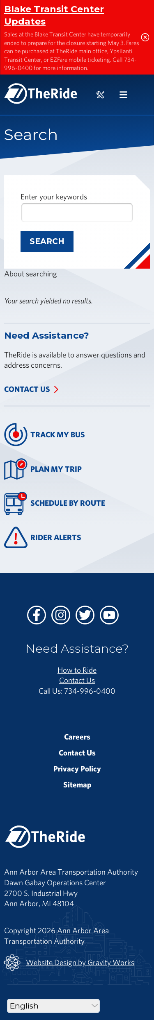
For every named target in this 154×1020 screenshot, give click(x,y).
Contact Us (27, 389)
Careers (77, 736)
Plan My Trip (43, 469)
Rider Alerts (42, 537)
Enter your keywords (54, 196)
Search (47, 241)
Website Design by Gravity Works (69, 962)
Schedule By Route (54, 503)
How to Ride (77, 669)
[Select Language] (53, 1006)
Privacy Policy (77, 768)
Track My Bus (44, 434)
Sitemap (77, 784)
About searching (30, 273)
